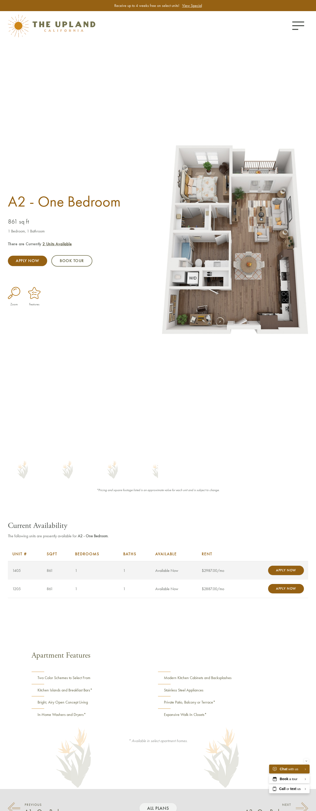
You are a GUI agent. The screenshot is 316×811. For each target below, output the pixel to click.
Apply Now (27, 260)
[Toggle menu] (298, 26)
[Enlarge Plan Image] (14, 293)
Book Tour (72, 260)
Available (57, 244)
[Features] (34, 293)
